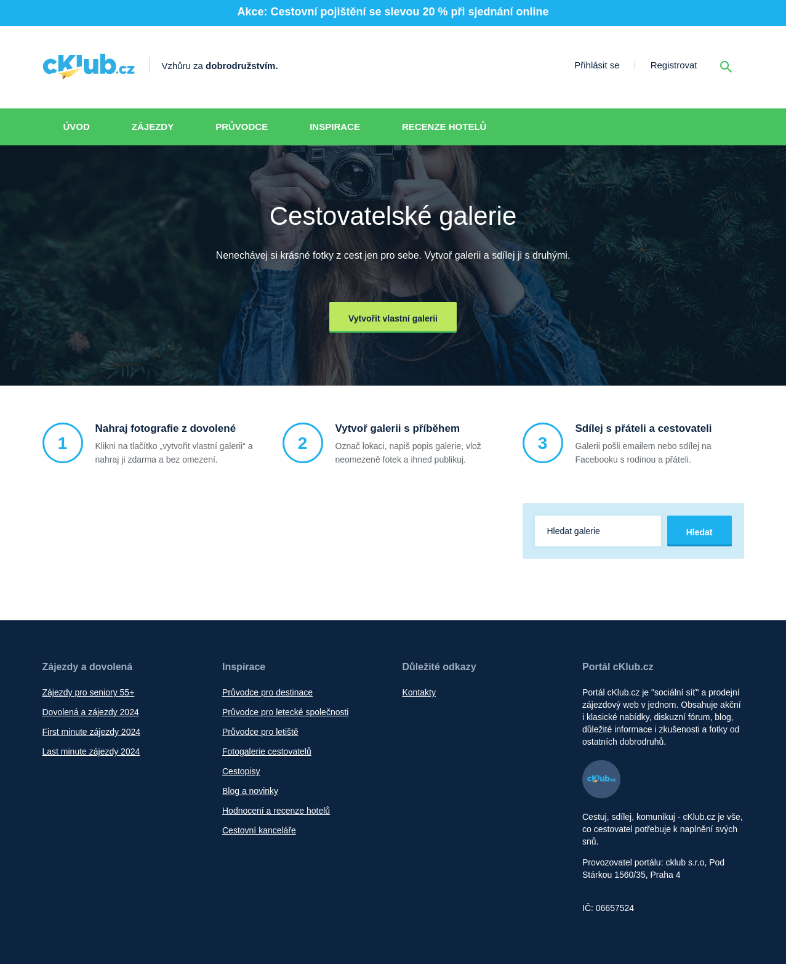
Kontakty (419, 692)
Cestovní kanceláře (259, 830)
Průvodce (241, 126)
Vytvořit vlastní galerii (393, 318)
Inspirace (335, 126)
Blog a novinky (250, 791)
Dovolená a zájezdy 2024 (90, 712)
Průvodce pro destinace (267, 692)
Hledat (699, 532)
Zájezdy (153, 126)
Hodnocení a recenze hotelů (276, 811)
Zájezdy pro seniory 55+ (88, 692)
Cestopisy (241, 771)
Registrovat (674, 65)
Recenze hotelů (444, 126)
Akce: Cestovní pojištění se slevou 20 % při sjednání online (392, 12)
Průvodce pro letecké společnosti (285, 712)
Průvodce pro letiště (260, 732)
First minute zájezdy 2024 (91, 732)
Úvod (76, 126)
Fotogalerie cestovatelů (266, 751)
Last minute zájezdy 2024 (91, 751)
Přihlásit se (596, 65)
